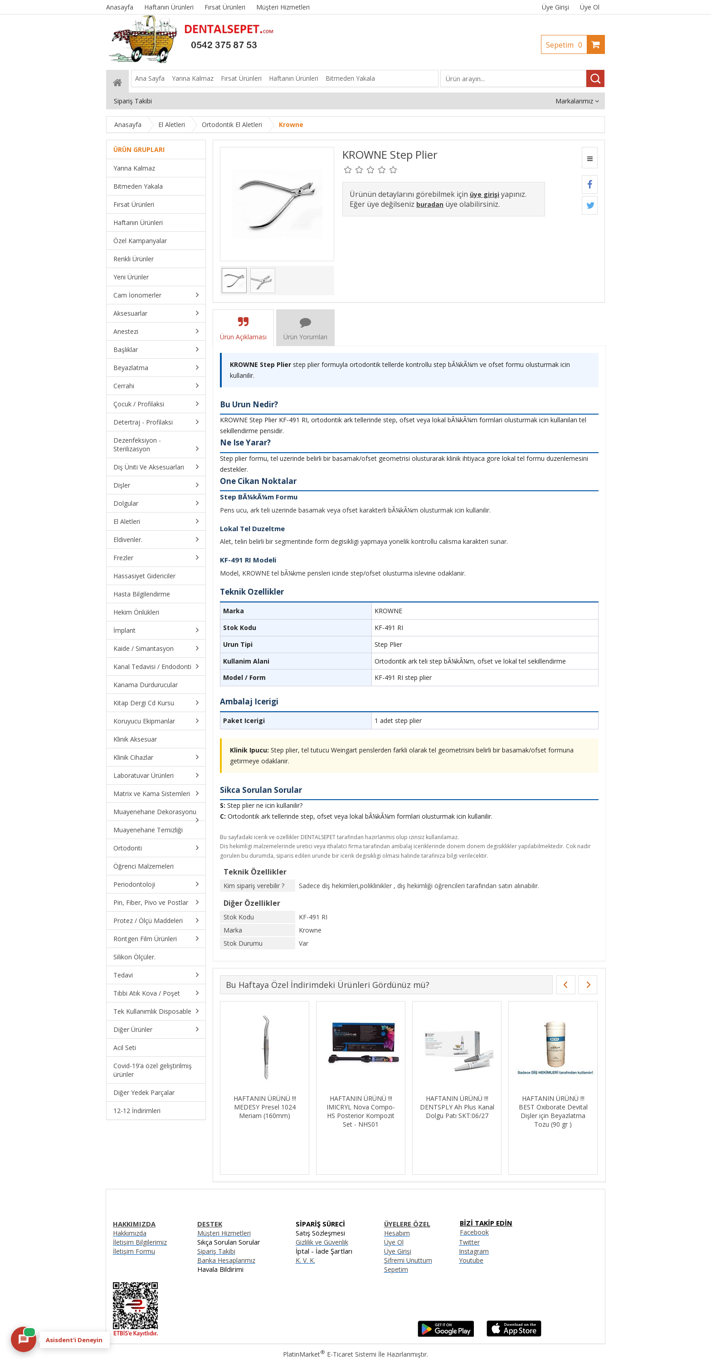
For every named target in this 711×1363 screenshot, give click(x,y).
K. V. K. (305, 1260)
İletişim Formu (134, 1251)
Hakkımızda (129, 1233)
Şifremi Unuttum (408, 1260)
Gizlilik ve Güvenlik (322, 1242)
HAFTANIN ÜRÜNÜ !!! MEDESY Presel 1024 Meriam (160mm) (265, 1107)
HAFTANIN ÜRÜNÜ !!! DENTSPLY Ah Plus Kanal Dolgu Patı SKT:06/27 (457, 1107)
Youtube (471, 1260)
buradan (429, 204)
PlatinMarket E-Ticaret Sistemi (329, 1354)
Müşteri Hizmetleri (224, 1233)
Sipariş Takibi (216, 1251)
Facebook (474, 1232)
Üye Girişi (555, 7)
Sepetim (566, 45)
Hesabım (397, 1233)
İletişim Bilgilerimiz (140, 1242)
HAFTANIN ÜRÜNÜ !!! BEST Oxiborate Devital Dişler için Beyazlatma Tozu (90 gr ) (553, 1111)
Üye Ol (589, 7)
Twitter (469, 1242)
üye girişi (484, 194)
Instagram (474, 1251)
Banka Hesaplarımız (226, 1260)
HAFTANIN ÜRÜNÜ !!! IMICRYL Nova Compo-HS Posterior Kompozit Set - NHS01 (360, 1111)
